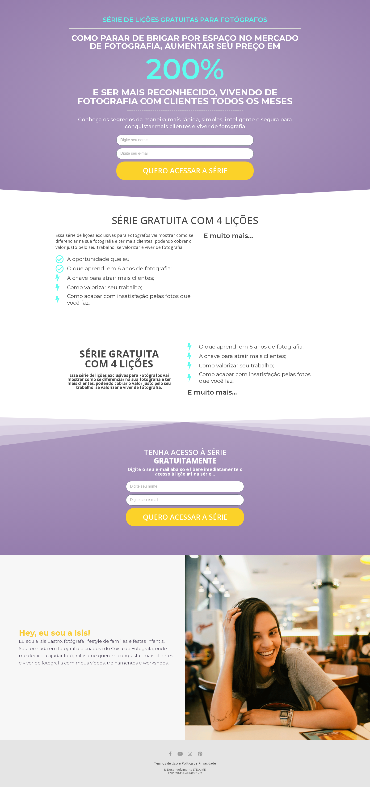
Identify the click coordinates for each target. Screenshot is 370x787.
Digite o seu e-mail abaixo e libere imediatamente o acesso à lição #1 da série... (185, 471)
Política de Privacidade (199, 763)
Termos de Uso (166, 763)
